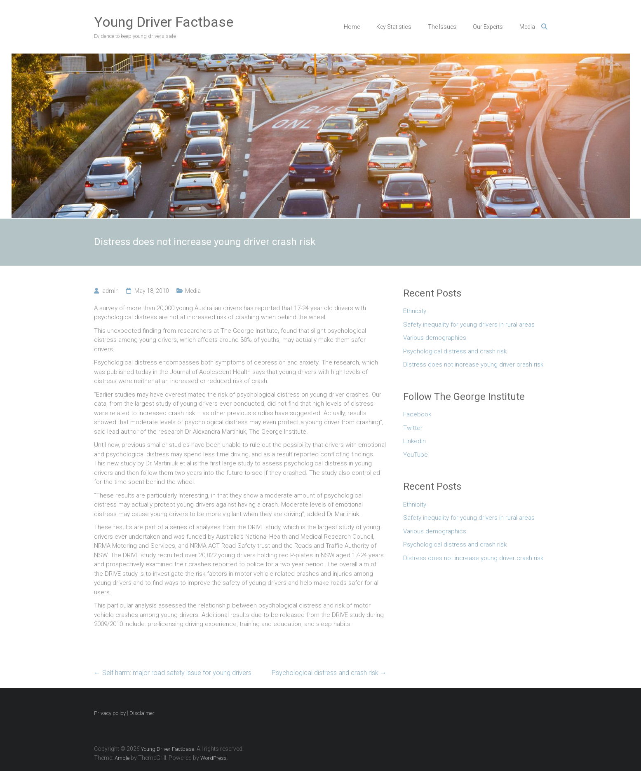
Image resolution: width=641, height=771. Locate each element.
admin (110, 290)
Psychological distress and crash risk (329, 673)
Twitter (413, 428)
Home (352, 26)
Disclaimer (142, 713)
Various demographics (434, 337)
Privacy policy (110, 713)
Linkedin (414, 441)
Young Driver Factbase (163, 22)
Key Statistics (393, 26)
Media (527, 26)
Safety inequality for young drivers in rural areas (469, 324)
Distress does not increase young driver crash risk (473, 364)
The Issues (442, 26)
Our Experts (488, 26)
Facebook (417, 414)
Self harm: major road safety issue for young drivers (172, 673)
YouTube (415, 454)
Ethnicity (414, 311)
